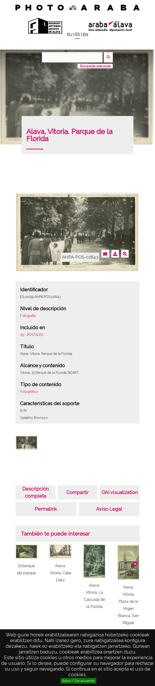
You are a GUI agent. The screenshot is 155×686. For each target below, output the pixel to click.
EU (69, 34)
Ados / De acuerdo (78, 681)
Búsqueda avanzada (95, 66)
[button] (134, 563)
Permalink (46, 509)
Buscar (108, 57)
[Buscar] (72, 57)
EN (85, 34)
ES (77, 34)
